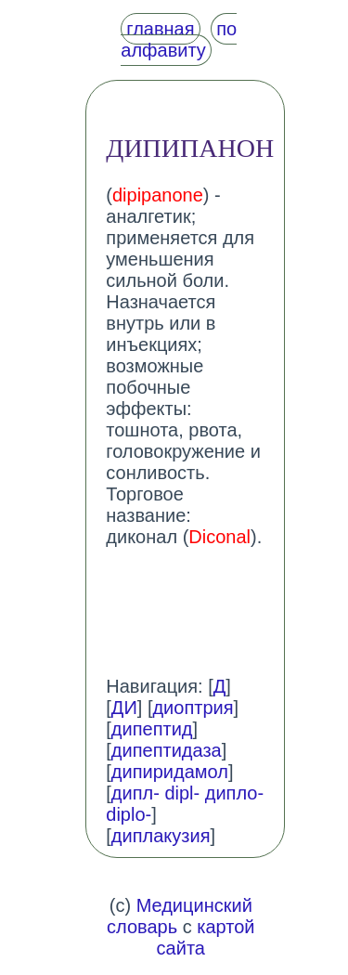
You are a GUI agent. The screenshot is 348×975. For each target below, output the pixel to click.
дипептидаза (166, 750)
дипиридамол (169, 771)
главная (160, 29)
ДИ (124, 707)
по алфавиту (179, 39)
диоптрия (192, 707)
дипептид (152, 729)
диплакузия (161, 836)
